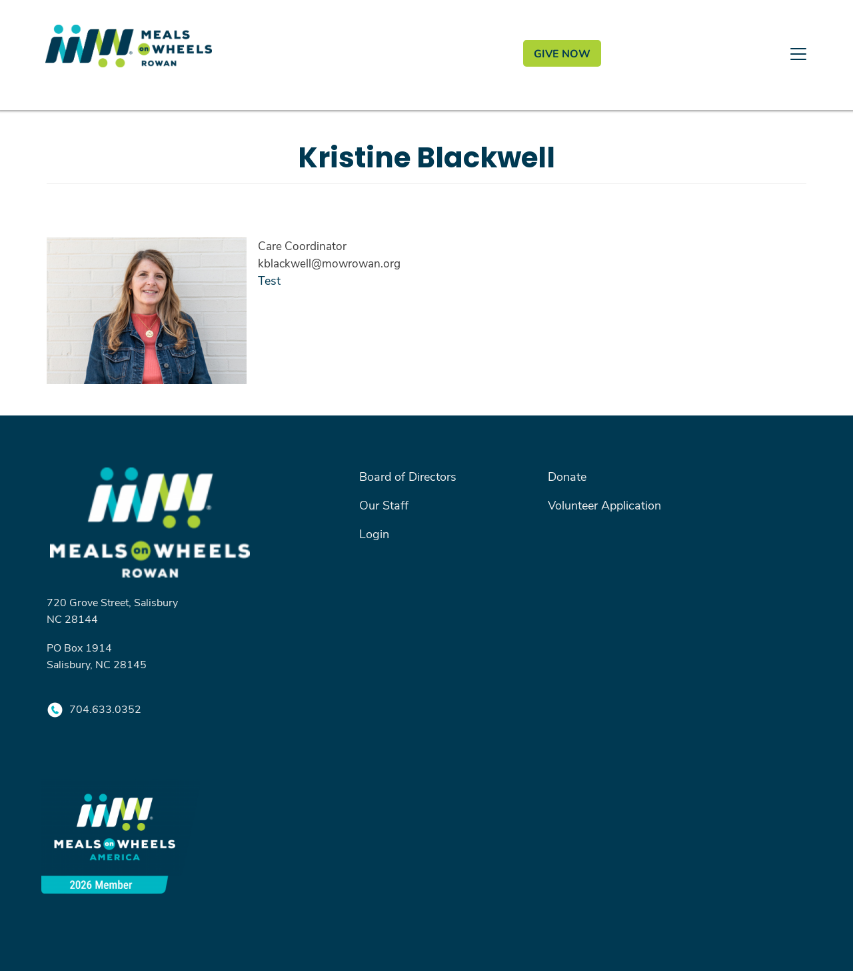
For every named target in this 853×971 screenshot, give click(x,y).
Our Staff (384, 505)
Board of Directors (407, 476)
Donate (567, 476)
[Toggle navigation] (426, 106)
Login (374, 534)
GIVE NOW (562, 53)
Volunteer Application (604, 505)
